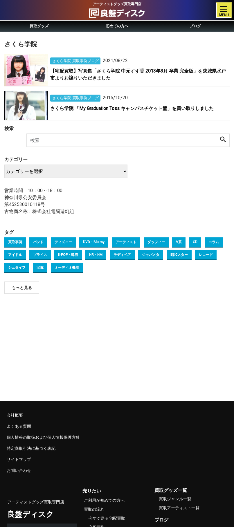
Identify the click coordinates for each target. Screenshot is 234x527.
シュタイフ (17, 268)
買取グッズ (39, 26)
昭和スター (179, 255)
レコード (206, 255)
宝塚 (40, 268)
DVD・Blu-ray (94, 242)
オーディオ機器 (67, 268)
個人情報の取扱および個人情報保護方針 (43, 437)
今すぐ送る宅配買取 (107, 518)
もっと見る (22, 287)
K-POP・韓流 (68, 255)
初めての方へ (117, 26)
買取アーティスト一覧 (179, 508)
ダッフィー (156, 242)
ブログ (195, 26)
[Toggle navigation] (224, 10)
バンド (38, 242)
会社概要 (15, 415)
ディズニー (63, 242)
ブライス (40, 255)
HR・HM (95, 255)
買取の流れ (94, 509)
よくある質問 (19, 426)
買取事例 (15, 242)
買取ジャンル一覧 (175, 499)
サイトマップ (19, 459)
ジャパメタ (150, 255)
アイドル (15, 255)
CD (195, 242)
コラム (213, 242)
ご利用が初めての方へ (104, 500)
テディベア (122, 255)
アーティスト (126, 242)
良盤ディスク (30, 514)
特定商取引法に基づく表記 (31, 448)
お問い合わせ (19, 470)
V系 (179, 242)
